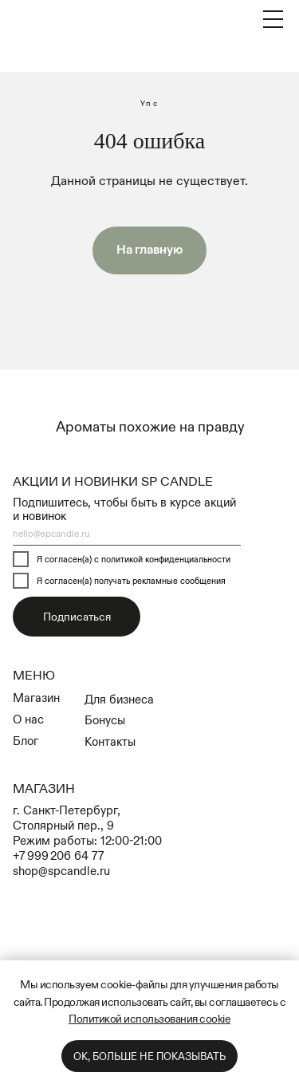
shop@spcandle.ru (61, 870)
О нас (28, 719)
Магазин (36, 697)
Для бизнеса (119, 699)
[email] (127, 534)
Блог (25, 740)
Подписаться (77, 616)
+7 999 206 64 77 (58, 855)
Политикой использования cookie (149, 1018)
